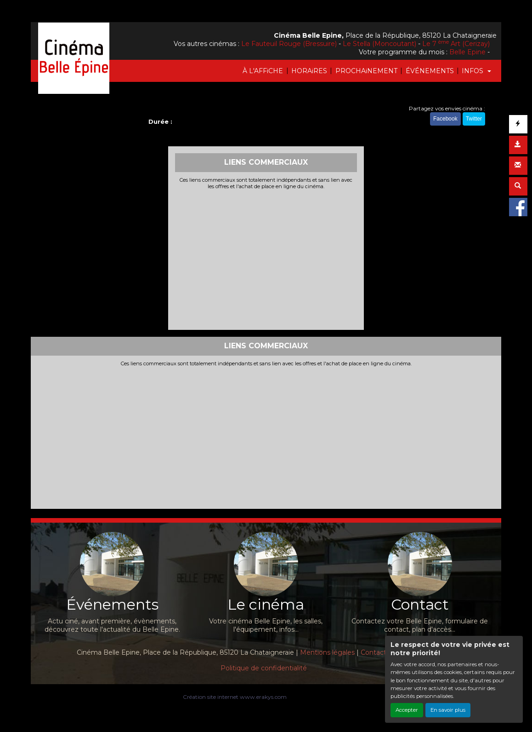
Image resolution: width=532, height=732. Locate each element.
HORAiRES (309, 71)
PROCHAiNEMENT (366, 71)
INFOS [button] (473, 71)
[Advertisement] (266, 258)
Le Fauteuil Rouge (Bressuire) (289, 44)
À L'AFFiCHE (263, 71)
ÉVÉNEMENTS (430, 71)
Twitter (474, 118)
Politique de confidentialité (264, 668)
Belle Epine (467, 52)
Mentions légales (327, 652)
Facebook (445, 118)
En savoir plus (447, 710)
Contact (373, 652)
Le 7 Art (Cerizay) (456, 44)
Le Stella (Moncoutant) (379, 44)
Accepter (407, 710)
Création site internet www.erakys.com (235, 696)
